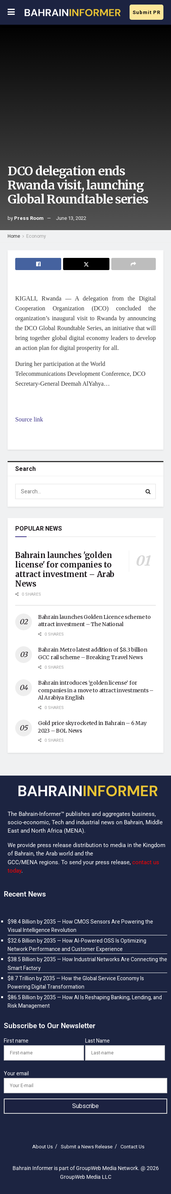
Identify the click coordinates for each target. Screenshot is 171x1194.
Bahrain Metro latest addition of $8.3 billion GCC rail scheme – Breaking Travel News (92, 653)
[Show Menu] (11, 12)
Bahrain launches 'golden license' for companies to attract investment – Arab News (64, 569)
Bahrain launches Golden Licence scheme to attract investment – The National (94, 621)
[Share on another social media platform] (133, 264)
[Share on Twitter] (86, 264)
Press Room (29, 218)
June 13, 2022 (71, 218)
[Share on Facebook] (38, 264)
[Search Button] (148, 491)
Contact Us (132, 1146)
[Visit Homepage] (72, 12)
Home (14, 236)
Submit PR (146, 12)
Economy (36, 236)
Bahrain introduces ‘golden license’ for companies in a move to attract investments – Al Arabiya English (96, 690)
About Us (42, 1146)
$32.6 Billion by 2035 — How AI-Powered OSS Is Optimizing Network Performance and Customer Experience (77, 945)
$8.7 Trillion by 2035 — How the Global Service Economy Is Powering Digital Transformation (76, 983)
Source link (29, 419)
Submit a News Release (86, 1146)
